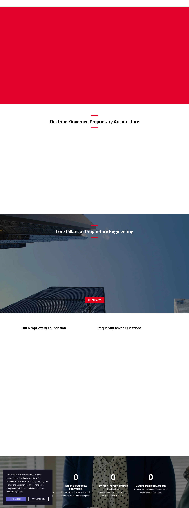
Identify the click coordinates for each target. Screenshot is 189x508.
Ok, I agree (16, 499)
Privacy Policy (38, 499)
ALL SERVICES (94, 300)
